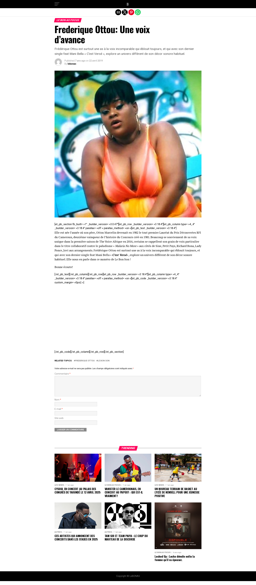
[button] (57, 4)
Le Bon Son (104, 361)
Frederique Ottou (85, 361)
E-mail (59, 413)
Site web (59, 422)
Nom (58, 403)
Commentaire (63, 374)
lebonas (72, 63)
